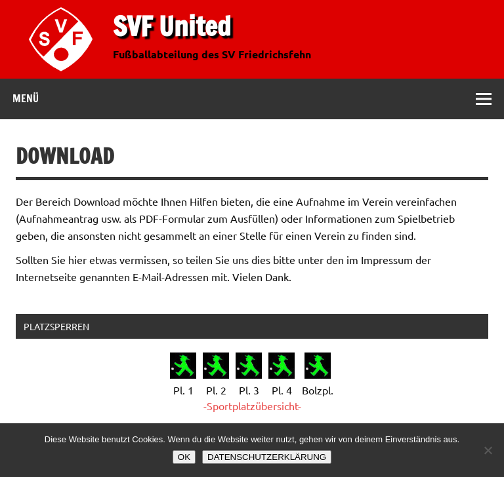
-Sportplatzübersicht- (252, 405)
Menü (25, 98)
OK (184, 457)
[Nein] (487, 450)
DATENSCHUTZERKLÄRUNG (266, 457)
